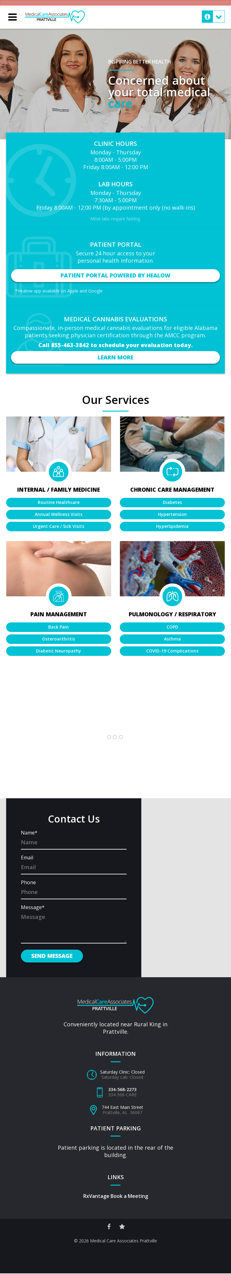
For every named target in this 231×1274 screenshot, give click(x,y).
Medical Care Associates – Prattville (55, 13)
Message (33, 908)
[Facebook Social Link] (109, 1227)
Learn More (115, 357)
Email (27, 858)
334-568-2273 (122, 1090)
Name (29, 833)
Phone (28, 883)
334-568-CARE (122, 1095)
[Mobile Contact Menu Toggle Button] (213, 16)
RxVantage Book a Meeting (115, 1196)
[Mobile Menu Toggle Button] (12, 17)
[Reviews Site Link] (122, 1227)
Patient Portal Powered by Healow (115, 275)
